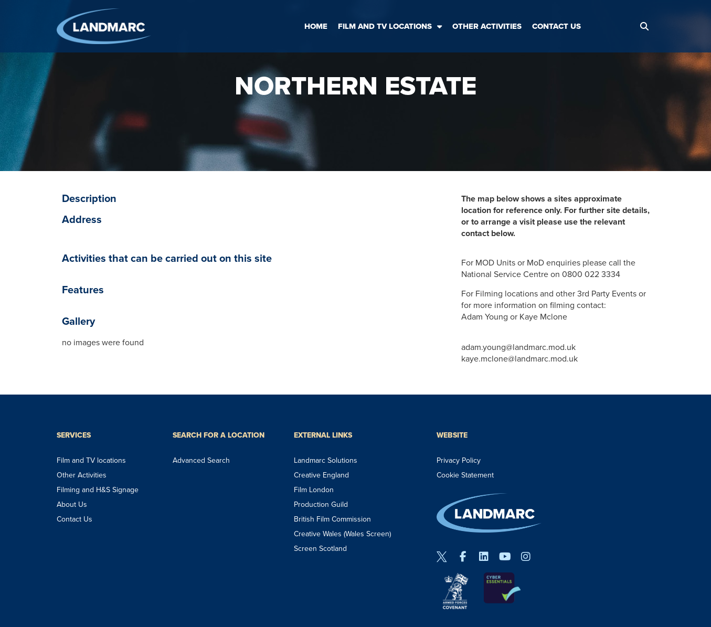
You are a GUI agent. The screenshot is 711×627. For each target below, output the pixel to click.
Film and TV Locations (390, 26)
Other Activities (487, 26)
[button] (644, 26)
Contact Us (556, 26)
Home (315, 26)
